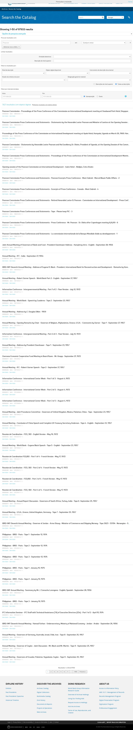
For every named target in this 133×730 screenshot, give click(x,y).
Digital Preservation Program (109, 700)
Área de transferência (129, 17)
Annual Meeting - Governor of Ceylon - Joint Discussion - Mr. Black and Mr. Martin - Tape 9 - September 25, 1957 (48, 646)
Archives (4, 9)
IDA (30, 727)
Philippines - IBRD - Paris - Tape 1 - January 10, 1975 (23, 568)
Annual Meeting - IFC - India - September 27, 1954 (22, 256)
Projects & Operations (44, 708)
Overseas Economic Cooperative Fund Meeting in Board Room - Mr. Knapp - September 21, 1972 (41, 356)
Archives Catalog (42, 688)
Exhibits (8, 688)
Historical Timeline (12, 700)
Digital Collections (43, 692)
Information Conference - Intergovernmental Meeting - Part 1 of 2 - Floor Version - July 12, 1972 (41, 290)
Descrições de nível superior (103, 84)
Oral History (41, 700)
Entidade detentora (45, 57)
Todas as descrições (122, 84)
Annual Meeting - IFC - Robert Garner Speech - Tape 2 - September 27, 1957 (33, 368)
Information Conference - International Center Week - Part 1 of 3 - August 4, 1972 (36, 379)
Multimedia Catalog (43, 696)
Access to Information (41, 722)
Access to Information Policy (109, 688)
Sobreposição (89, 96)
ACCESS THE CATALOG (88, 3)
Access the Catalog (15, 9)
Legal (9, 722)
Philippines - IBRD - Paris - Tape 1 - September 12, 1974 (24, 535)
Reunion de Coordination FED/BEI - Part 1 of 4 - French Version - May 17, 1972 (33, 457)
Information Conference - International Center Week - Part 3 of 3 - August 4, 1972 (36, 401)
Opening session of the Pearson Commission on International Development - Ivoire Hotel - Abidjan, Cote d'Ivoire (47, 167)
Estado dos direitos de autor (11, 77)
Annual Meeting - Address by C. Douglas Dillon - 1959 (24, 312)
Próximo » (83, 672)
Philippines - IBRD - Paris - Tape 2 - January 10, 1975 (23, 579)
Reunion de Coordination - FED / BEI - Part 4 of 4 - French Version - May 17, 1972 (35, 490)
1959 (75, 672)
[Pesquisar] (102, 17)
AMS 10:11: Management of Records (111, 692)
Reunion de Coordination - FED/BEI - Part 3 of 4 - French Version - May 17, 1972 (34, 479)
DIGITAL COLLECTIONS (71, 3)
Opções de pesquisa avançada (14, 34)
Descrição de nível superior (42, 61)
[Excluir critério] (128, 42)
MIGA (38, 727)
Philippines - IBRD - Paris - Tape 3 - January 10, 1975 (23, 601)
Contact (56, 722)
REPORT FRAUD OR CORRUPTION (116, 722)
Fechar (130, 2)
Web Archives (41, 712)
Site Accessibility (28, 722)
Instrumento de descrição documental (101, 70)
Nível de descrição (7, 70)
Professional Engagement (108, 708)
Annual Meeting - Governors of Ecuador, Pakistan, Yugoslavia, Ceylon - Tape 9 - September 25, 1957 (43, 657)
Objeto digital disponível (53, 70)
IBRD (26, 727)
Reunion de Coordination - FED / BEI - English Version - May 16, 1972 (30, 434)
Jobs (51, 722)
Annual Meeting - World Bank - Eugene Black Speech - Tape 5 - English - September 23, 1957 (40, 446)
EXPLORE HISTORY (54, 3)
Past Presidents (11, 692)
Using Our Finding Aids (76, 698)
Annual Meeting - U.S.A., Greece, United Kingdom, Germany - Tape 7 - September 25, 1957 (39, 512)
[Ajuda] (124, 96)
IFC (34, 727)
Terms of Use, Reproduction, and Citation (79, 711)
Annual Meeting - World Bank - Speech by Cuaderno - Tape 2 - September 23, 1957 (36, 301)
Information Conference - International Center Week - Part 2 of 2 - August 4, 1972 (36, 390)
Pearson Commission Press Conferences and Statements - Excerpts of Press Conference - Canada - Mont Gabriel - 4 (50, 189)
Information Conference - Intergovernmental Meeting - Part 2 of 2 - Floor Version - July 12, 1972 (41, 334)
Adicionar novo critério (11, 47)
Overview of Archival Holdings (78, 695)
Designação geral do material (77, 77)
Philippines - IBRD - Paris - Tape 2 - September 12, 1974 (24, 546)
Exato (100, 96)
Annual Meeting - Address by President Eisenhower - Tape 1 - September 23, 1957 (35, 345)
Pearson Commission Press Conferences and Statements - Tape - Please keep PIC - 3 (37, 212)
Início (4, 93)
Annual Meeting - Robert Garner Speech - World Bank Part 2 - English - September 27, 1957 (39, 278)
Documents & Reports (44, 704)
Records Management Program (110, 696)
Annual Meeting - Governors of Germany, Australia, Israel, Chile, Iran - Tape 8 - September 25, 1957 (43, 635)
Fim (43, 93)
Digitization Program (106, 704)
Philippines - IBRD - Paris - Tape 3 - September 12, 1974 (24, 557)
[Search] (91, 17)
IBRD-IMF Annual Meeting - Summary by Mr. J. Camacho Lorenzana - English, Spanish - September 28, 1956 (46, 590)
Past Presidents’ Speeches (15, 696)
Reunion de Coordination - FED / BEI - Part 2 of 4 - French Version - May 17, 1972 (35, 468)
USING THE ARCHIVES (105, 3)
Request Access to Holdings (77, 702)
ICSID (43, 727)
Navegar (115, 17)
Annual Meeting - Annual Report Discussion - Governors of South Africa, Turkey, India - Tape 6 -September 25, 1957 (49, 501)
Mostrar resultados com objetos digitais (44, 105)
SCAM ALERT (101, 722)
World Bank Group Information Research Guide (78, 689)
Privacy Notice (17, 722)
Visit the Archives (74, 706)
